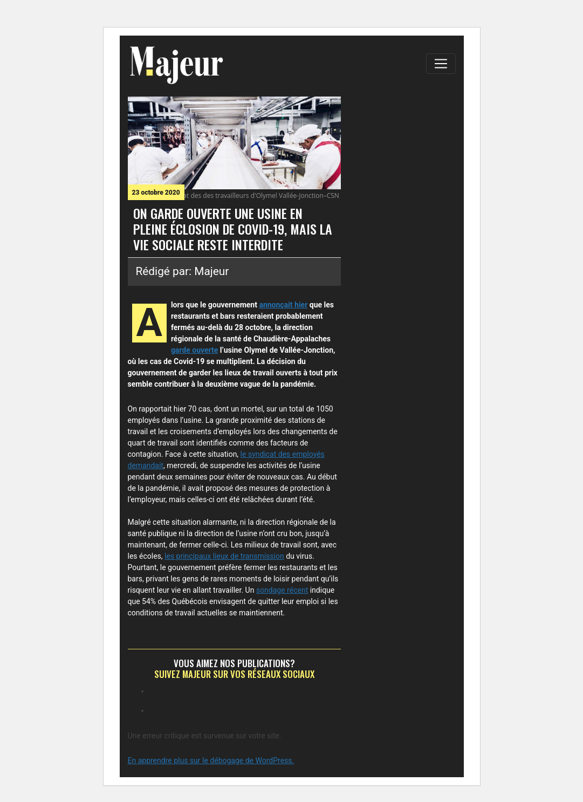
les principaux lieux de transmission (224, 556)
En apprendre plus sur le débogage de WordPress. (211, 760)
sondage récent (282, 590)
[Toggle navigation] (440, 63)
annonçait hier (283, 304)
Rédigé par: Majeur (182, 271)
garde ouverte (194, 350)
